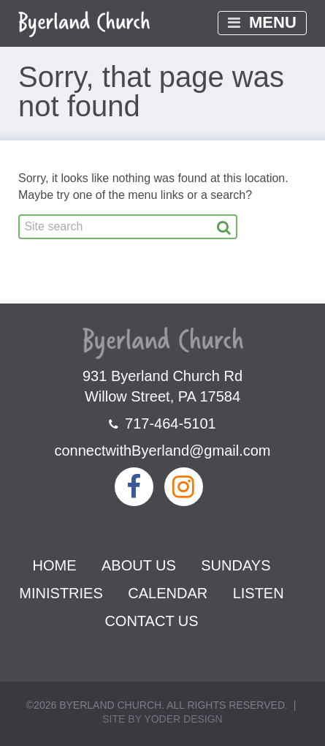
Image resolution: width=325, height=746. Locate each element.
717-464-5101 (162, 423)
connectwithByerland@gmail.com (163, 450)
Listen (258, 593)
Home (55, 565)
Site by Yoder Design (162, 719)
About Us (139, 565)
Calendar (167, 593)
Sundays (235, 565)
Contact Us (151, 621)
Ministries (60, 593)
